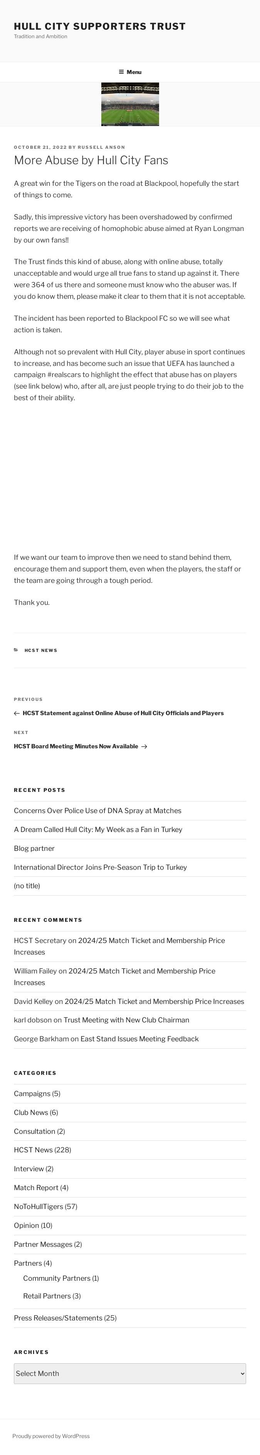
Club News (31, 1112)
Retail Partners (47, 1296)
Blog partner (34, 848)
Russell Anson (101, 147)
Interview (29, 1169)
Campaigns (32, 1094)
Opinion (26, 1225)
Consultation (34, 1131)
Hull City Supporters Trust (100, 26)
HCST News (41, 650)
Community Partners (57, 1278)
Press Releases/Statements (58, 1318)
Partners (28, 1263)
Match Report (36, 1188)
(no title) (27, 886)
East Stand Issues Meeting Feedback (140, 1039)
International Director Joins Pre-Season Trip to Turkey (100, 867)
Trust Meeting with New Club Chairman (127, 1020)
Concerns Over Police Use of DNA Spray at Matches (97, 811)
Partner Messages (43, 1244)
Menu (130, 72)
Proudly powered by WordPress (51, 1436)
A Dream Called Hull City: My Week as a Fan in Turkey (98, 829)
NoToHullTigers (38, 1206)
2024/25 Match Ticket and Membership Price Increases (154, 1001)
